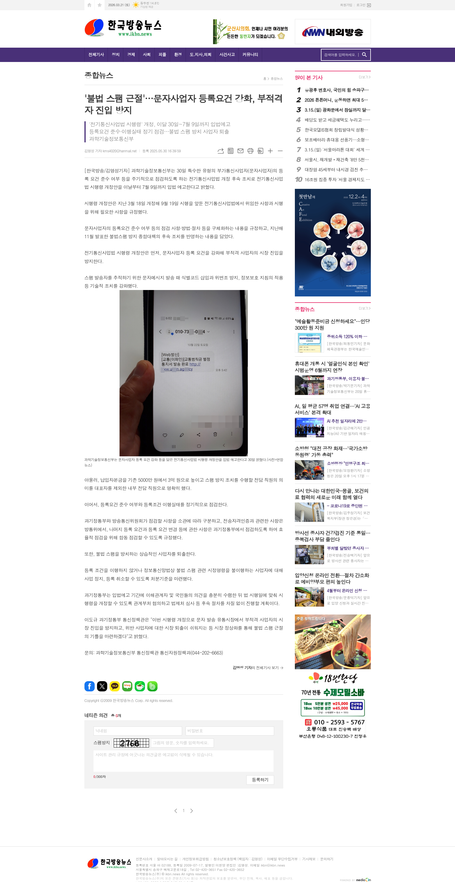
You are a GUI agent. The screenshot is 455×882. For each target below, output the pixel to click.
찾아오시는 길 (167, 859)
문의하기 (326, 859)
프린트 (250, 151)
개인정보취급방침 (195, 859)
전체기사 (96, 54)
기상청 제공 (146, 7)
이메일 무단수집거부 (282, 859)
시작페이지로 (89, 5)
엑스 (102, 686)
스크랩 (260, 151)
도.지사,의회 (201, 54)
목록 (230, 151)
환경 (177, 54)
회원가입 (346, 5)
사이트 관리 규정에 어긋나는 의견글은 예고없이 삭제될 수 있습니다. (155, 754)
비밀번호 (195, 731)
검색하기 (364, 54)
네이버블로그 (127, 686)
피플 (162, 54)
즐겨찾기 (100, 5)
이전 (175, 810)
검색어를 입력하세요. (340, 54)
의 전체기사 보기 (255, 667)
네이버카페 (140, 686)
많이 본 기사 (308, 77)
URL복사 (221, 151)
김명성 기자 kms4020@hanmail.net (110, 150)
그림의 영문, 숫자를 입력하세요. (181, 743)
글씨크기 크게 (270, 151)
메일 (240, 151)
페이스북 (89, 686)
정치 (115, 54)
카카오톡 (115, 686)
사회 (146, 54)
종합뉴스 (277, 78)
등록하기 (260, 779)
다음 (191, 810)
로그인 (360, 5)
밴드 (152, 686)
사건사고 (227, 54)
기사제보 (308, 859)
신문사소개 (144, 859)
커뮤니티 (250, 54)
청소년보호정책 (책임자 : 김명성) (237, 859)
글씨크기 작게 (280, 151)
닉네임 (101, 731)
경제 (131, 54)
